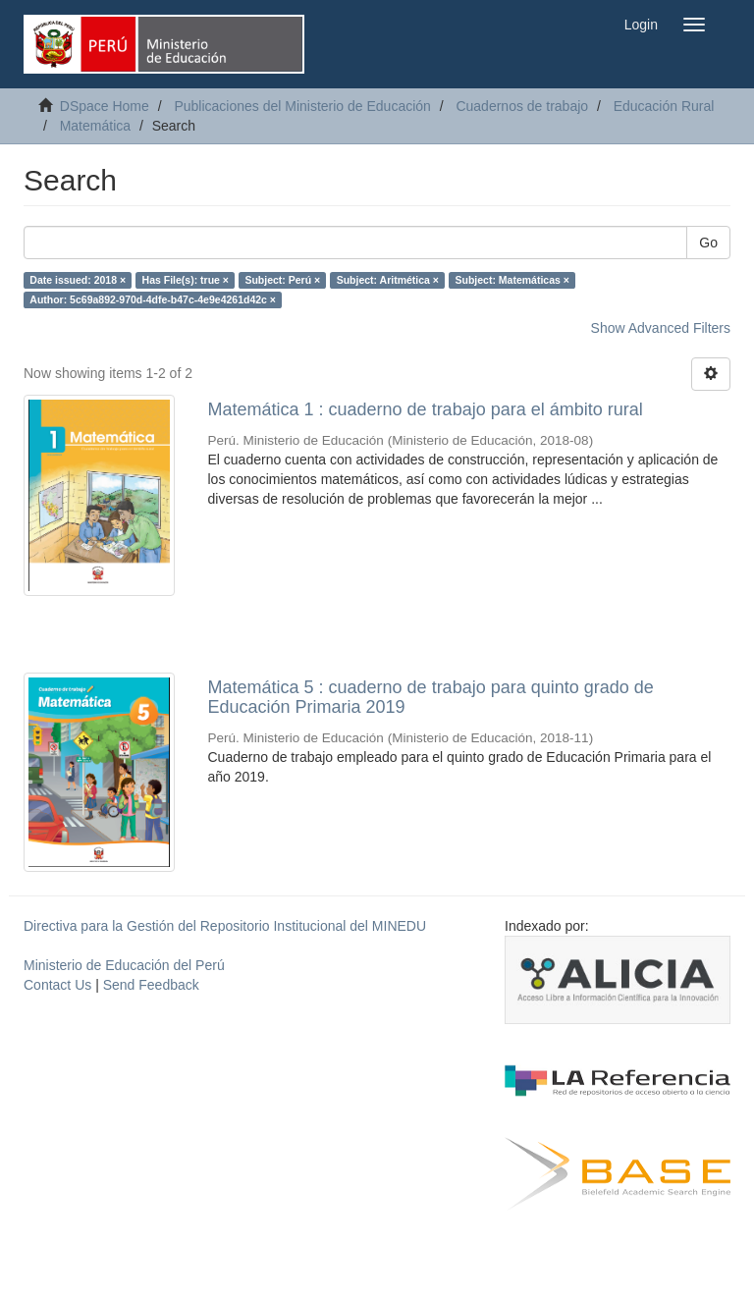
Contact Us (57, 985)
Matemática (95, 126)
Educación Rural (664, 106)
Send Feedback (151, 985)
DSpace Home (104, 106)
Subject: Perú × (282, 280)
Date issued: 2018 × (77, 280)
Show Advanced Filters (660, 328)
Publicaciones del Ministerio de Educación (302, 106)
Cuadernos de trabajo (522, 106)
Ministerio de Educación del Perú (124, 965)
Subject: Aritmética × (388, 280)
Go (708, 242)
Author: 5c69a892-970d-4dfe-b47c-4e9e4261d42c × (152, 299)
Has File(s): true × (185, 280)
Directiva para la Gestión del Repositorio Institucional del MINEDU (225, 926)
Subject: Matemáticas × (512, 280)
